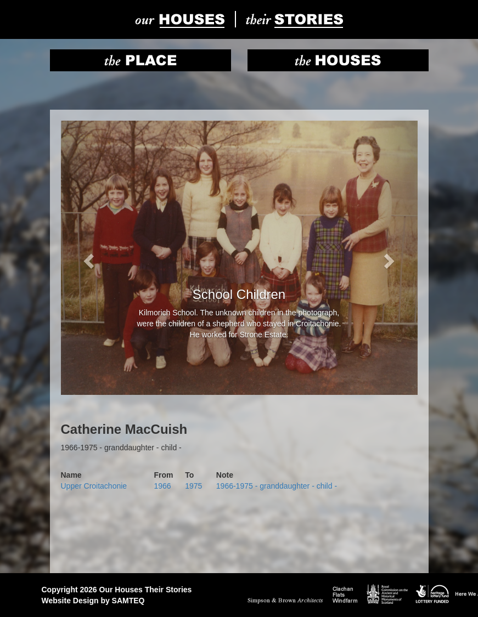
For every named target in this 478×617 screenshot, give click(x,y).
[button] (88, 258)
